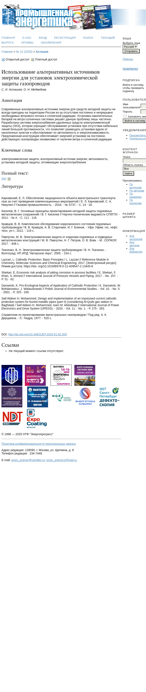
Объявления (51, 42)
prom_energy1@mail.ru (61, 460)
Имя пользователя (131, 106)
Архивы (27, 42)
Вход (43, 37)
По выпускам (135, 186)
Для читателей (135, 237)
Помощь (128, 59)
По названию (135, 195)
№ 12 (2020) (24, 51)
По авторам (136, 190)
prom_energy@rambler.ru (28, 460)
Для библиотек (135, 250)
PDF (3, 178)
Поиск (88, 37)
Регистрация (65, 37)
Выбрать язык (131, 43)
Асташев (42, 51)
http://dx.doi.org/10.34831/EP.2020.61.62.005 (37, 334)
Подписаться (137, 138)
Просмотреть (137, 135)
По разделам (135, 201)
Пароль (127, 111)
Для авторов (134, 244)
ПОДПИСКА (130, 68)
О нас (27, 37)
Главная (8, 37)
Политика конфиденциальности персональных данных (38, 443)
